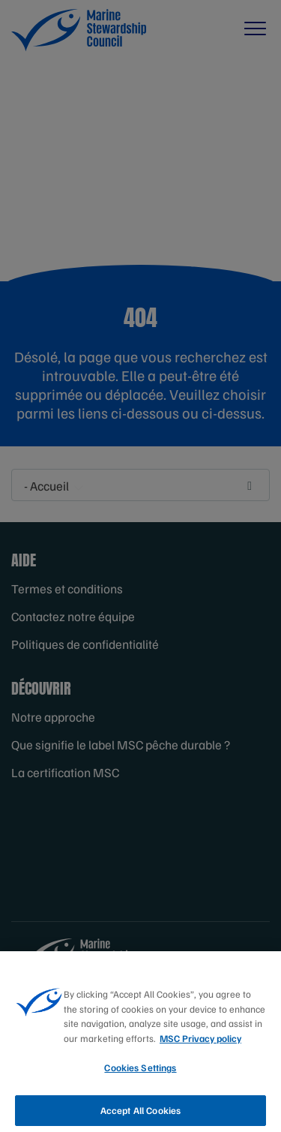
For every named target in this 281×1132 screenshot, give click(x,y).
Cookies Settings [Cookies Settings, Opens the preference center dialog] (140, 1074)
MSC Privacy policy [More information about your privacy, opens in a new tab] (200, 1044)
